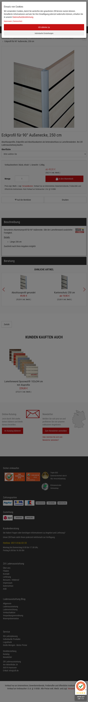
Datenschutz (17, 21)
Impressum (8, 21)
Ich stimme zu (44, 27)
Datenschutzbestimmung (23, 17)
